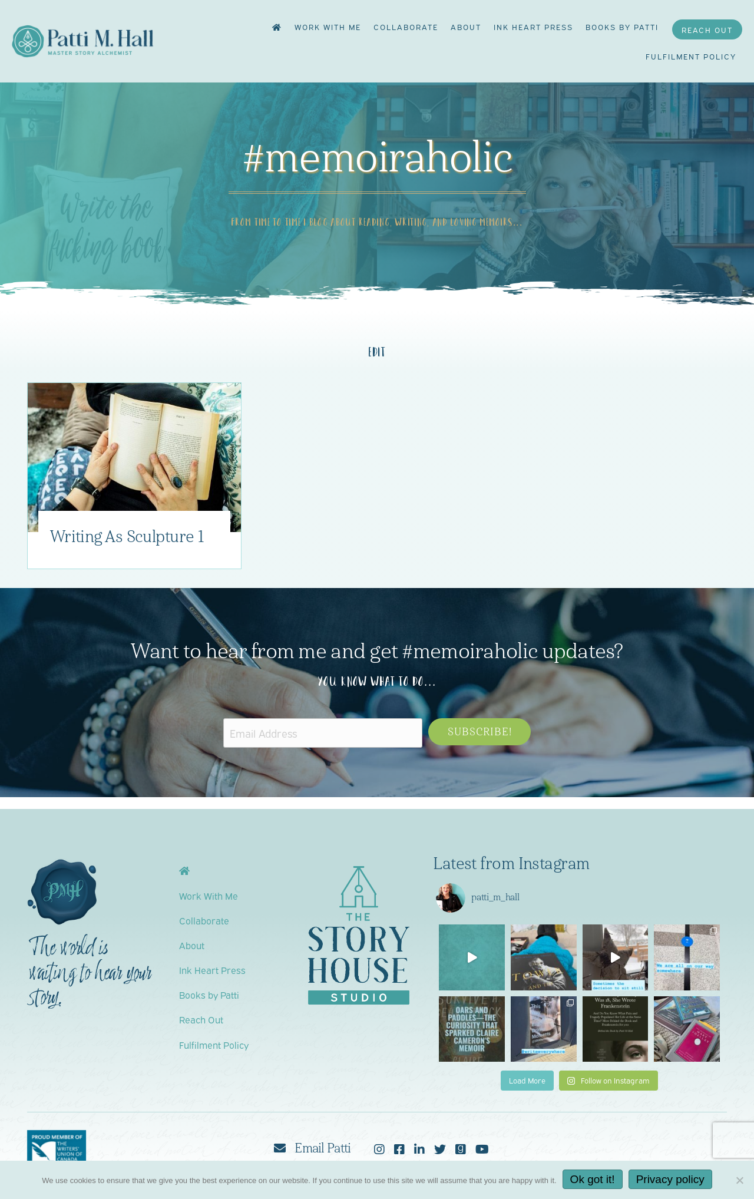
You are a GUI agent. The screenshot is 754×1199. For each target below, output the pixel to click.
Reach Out (707, 29)
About (466, 26)
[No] (739, 1180)
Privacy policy (670, 1179)
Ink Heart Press (533, 26)
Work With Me (328, 26)
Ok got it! (592, 1179)
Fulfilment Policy (691, 56)
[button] (479, 731)
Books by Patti (622, 26)
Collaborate (405, 26)
